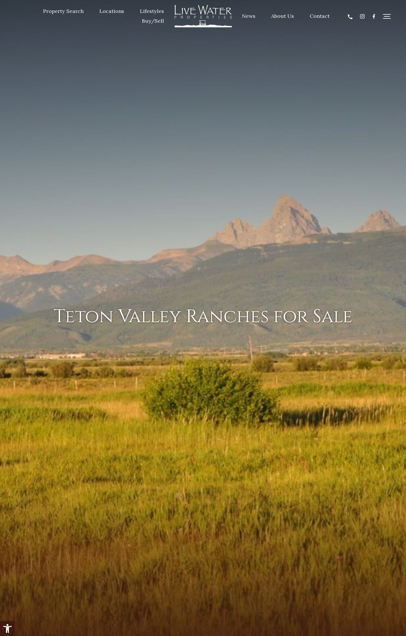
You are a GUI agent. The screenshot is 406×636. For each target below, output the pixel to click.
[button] (7, 628)
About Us (282, 16)
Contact (320, 16)
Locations (111, 11)
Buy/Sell (153, 21)
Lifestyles (152, 11)
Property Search (63, 11)
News (248, 16)
